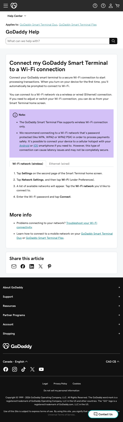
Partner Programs (14, 315)
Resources (9, 305)
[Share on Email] (13, 266)
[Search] (113, 41)
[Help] (94, 6)
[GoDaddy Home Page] (17, 346)
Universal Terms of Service (61, 414)
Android (24, 145)
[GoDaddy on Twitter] (32, 371)
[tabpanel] (61, 185)
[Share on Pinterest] (49, 266)
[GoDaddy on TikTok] (23, 371)
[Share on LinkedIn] (31, 266)
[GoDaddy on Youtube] (41, 371)
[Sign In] (110, 5)
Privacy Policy (60, 383)
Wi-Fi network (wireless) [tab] (27, 163)
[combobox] (57, 41)
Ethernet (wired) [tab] (59, 163)
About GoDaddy (13, 287)
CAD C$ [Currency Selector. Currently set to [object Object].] (113, 361)
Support (8, 296)
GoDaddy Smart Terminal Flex (78, 24)
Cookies (77, 383)
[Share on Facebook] (22, 266)
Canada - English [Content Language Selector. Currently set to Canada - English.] (15, 361)
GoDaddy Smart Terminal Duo (38, 24)
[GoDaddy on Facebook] (6, 371)
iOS (35, 145)
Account (8, 324)
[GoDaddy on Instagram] (14, 371)
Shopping (9, 333)
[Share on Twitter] (40, 266)
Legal (45, 383)
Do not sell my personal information (61, 390)
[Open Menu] (4, 5)
